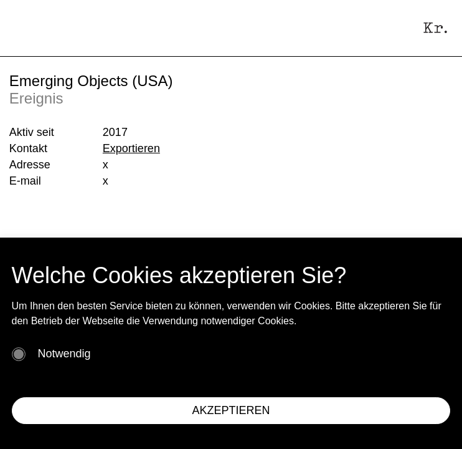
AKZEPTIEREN (231, 410)
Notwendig (64, 353)
